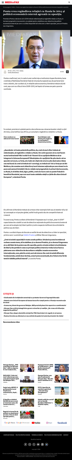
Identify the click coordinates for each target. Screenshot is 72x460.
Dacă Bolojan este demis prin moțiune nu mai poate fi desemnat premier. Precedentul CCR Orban (45, 139)
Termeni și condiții (37, 435)
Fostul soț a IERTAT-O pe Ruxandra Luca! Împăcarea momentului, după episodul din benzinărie (10, 390)
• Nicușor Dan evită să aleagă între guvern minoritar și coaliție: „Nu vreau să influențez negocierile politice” (33, 309)
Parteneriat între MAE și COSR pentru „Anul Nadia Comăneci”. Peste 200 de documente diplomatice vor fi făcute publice (45, 367)
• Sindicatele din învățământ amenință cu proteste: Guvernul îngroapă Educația (31, 298)
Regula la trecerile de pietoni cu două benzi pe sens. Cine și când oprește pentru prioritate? (10, 414)
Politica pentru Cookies (23, 435)
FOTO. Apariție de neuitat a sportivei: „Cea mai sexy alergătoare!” (44, 390)
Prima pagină (7, 7)
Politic (13, 7)
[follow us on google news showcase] (22, 423)
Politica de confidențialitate (53, 435)
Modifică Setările (36, 439)
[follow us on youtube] (36, 423)
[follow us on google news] (9, 423)
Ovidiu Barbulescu (13, 72)
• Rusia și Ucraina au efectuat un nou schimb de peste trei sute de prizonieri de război (33, 316)
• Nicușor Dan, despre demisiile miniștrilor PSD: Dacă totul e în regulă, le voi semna (32, 313)
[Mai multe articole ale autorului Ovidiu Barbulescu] (5, 72)
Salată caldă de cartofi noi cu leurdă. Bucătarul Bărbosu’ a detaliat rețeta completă (46, 402)
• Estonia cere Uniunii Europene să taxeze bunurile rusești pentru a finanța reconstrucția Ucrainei (34, 301)
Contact (65, 435)
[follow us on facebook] (62, 423)
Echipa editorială (9, 435)
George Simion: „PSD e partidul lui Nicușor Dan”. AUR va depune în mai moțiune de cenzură (10, 367)
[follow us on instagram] (49, 423)
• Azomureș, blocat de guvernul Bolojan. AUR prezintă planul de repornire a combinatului (34, 305)
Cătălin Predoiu (29, 235)
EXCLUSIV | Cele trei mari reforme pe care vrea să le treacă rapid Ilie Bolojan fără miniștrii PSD (11, 378)
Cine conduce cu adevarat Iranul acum (11, 137)
